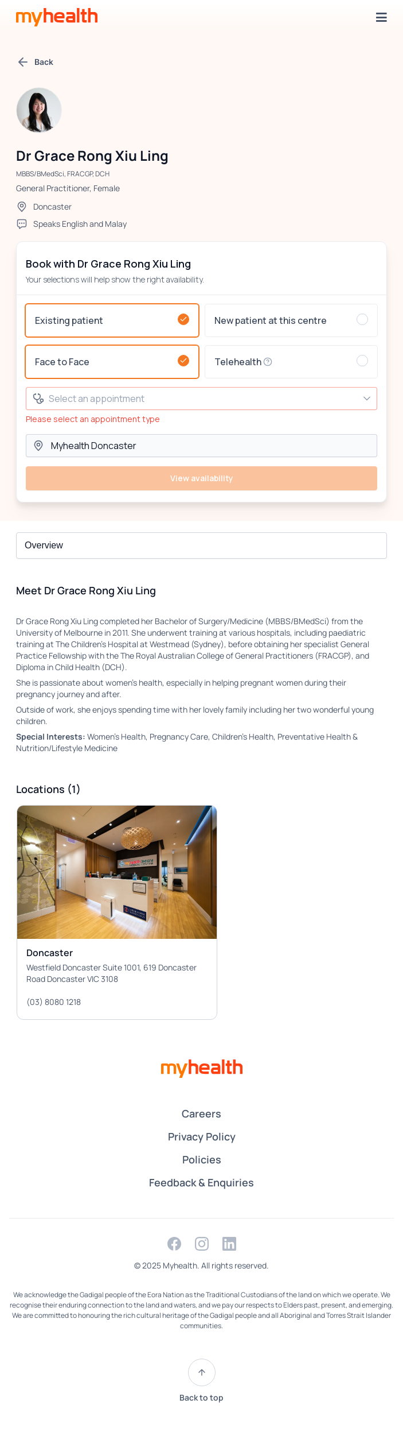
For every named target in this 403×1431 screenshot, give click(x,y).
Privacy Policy (202, 1136)
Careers (201, 1113)
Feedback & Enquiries (201, 1182)
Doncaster (52, 206)
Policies (201, 1159)
